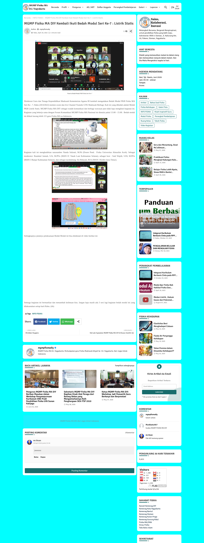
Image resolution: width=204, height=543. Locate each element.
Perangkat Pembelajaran (125, 7)
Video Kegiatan (147, 125)
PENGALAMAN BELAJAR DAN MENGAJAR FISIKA (164, 247)
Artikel (143, 102)
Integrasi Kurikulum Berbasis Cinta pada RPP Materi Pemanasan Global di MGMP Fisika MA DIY (164, 234)
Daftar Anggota (104, 7)
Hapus (42, 457)
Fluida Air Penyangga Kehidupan (163, 337)
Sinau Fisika (144, 525)
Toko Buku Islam (145, 528)
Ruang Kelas (146, 121)
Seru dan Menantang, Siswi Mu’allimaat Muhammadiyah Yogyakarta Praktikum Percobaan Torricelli (166, 146)
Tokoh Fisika (160, 121)
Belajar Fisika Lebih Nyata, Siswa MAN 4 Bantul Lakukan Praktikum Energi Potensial (166, 171)
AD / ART (90, 7)
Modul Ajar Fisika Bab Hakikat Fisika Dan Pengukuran (163, 286)
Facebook (42, 322)
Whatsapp (69, 322)
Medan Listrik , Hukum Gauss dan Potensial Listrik (164, 298)
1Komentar (129, 432)
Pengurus (76, 7)
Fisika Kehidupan (148, 107)
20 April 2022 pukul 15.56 (41, 443)
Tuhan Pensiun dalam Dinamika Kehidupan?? (164, 349)
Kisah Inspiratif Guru (163, 112)
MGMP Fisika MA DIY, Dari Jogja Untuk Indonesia (79, 421)
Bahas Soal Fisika (157, 102)
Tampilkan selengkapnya (124, 365)
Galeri (141, 7)
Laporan (154, 7)
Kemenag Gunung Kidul (149, 519)
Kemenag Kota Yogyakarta (149, 509)
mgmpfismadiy (46, 347)
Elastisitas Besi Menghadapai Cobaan (163, 324)
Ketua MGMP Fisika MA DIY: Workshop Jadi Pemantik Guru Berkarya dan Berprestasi (116, 394)
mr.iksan (37, 440)
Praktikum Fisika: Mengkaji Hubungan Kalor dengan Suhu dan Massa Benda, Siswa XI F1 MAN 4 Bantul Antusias (165, 158)
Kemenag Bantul (146, 511)
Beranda (55, 7)
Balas (36, 457)
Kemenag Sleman (146, 514)
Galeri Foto (163, 107)
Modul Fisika (146, 116)
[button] (166, 7)
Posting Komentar (80, 470)
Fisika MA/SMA (145, 522)
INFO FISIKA (38, 18)
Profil (64, 7)
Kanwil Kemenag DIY (147, 506)
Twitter (55, 322)
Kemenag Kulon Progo (148, 517)
